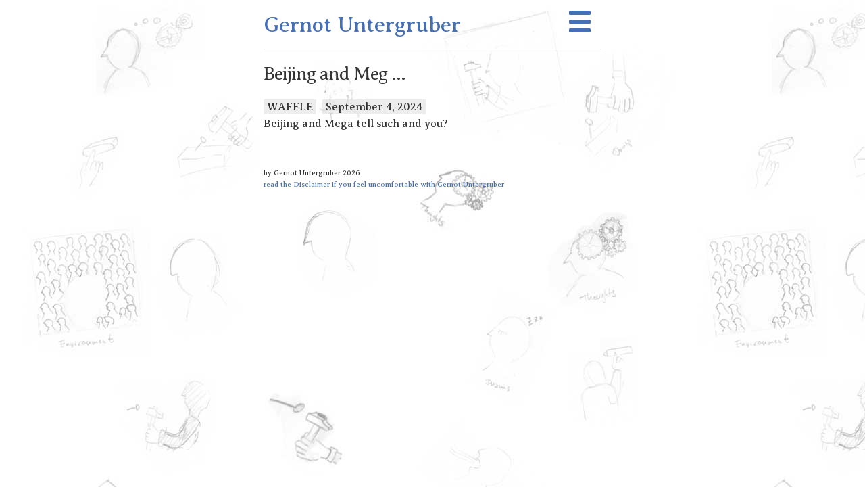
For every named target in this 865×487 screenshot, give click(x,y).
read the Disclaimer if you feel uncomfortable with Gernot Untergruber (384, 184)
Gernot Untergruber (362, 24)
